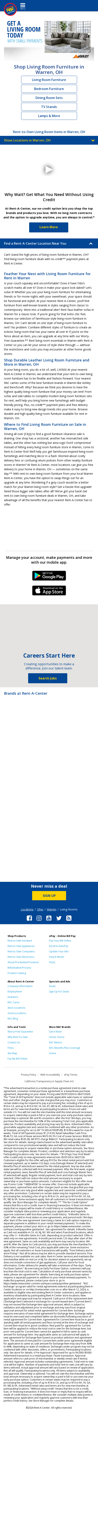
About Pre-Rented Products (23, 962)
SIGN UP (49, 895)
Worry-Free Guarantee (20, 1031)
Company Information (20, 986)
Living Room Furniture (49, 80)
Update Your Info (59, 951)
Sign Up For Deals (59, 991)
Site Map (12, 1053)
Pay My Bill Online (17, 1058)
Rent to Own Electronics (21, 957)
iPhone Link (49, 592)
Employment (15, 991)
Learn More (49, 227)
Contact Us (14, 1042)
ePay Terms (70, 1074)
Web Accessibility (50, 1074)
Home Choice (56, 1037)
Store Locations (16, 1007)
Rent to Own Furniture (20, 940)
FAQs (52, 962)
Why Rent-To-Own (18, 1037)
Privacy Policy (28, 1074)
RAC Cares (13, 1002)
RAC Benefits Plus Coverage (64, 1048)
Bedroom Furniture (49, 89)
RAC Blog (13, 1018)
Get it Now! (55, 1031)
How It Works (56, 957)
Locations (27, 909)
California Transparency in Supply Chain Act (49, 1081)
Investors (13, 997)
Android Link (49, 577)
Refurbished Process (19, 967)
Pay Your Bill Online (60, 940)
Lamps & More (49, 116)
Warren (51, 909)
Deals (52, 986)
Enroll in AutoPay (58, 946)
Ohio (40, 909)
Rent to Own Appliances (21, 946)
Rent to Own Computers (21, 951)
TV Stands (49, 107)
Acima (52, 1053)
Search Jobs (48, 678)
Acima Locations (17, 1013)
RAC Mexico (55, 1042)
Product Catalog (17, 973)
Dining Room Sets (49, 98)
